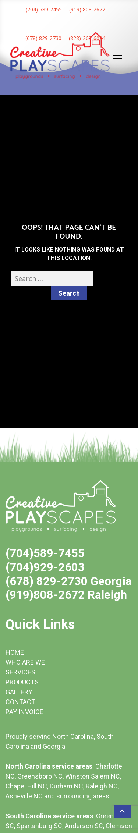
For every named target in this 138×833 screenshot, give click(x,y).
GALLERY (19, 692)
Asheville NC (24, 796)
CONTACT (20, 702)
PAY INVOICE (24, 712)
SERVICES (20, 672)
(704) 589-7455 (44, 9)
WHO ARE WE (25, 662)
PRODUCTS (22, 682)
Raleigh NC (102, 786)
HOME (15, 652)
